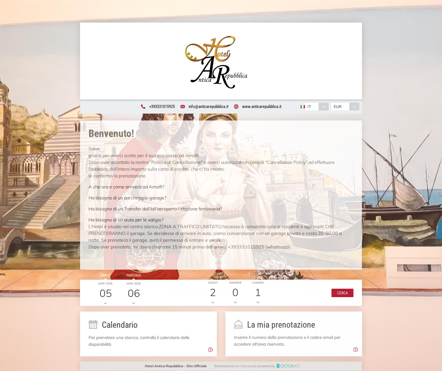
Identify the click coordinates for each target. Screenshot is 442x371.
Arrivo (104, 276)
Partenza (132, 276)
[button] (341, 294)
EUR (338, 106)
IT (308, 106)
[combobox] (316, 107)
